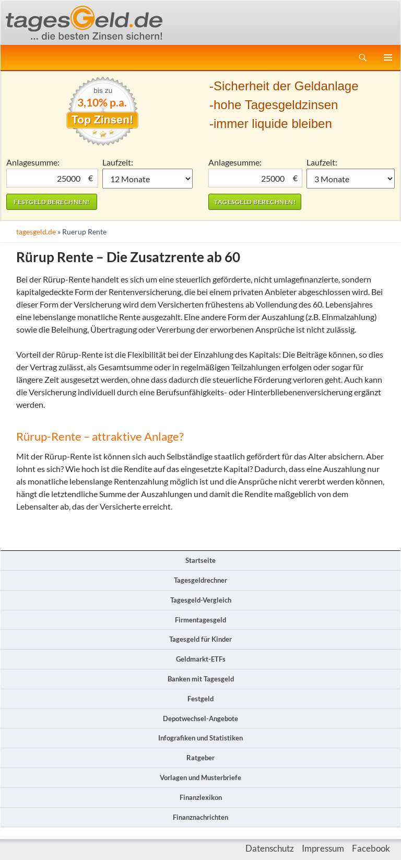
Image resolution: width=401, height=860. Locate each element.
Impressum (323, 848)
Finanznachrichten (200, 817)
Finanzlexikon (201, 797)
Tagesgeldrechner (200, 580)
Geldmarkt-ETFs (201, 659)
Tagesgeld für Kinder (200, 639)
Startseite (200, 560)
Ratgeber (200, 757)
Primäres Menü (387, 57)
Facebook (371, 848)
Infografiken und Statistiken (200, 738)
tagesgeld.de (36, 231)
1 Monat (147, 179)
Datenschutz (269, 848)
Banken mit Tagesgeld (201, 679)
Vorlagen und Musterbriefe (200, 777)
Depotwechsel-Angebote (200, 718)
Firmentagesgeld (200, 620)
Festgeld (200, 698)
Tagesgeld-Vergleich (200, 600)
